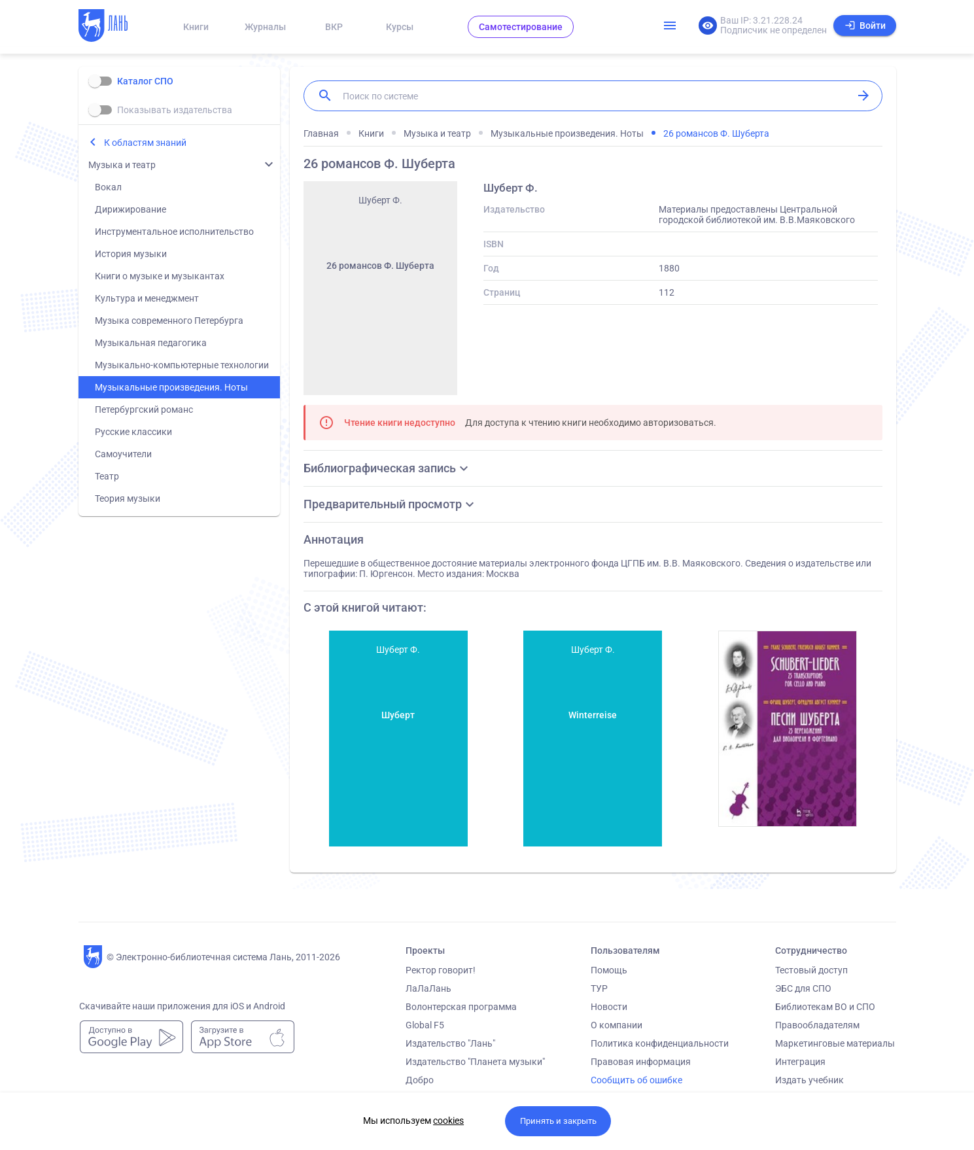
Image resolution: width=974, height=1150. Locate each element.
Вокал (108, 187)
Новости (609, 1007)
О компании (616, 1025)
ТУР (599, 988)
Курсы (399, 27)
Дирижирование (130, 209)
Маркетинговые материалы (835, 1043)
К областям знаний (145, 142)
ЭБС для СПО (803, 988)
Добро (420, 1080)
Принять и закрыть (558, 1121)
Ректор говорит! (441, 970)
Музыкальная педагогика (151, 343)
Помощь (609, 970)
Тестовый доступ (811, 970)
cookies (448, 1120)
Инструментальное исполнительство (174, 231)
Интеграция (800, 1061)
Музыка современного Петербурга (169, 320)
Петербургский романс (144, 409)
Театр (107, 476)
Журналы (265, 27)
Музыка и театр (122, 165)
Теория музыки (127, 498)
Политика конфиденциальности (660, 1043)
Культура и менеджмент (147, 298)
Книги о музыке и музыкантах (159, 276)
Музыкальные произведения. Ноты (171, 387)
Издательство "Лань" (450, 1043)
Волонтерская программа (461, 1007)
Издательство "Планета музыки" (475, 1061)
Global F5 (425, 1025)
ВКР (334, 27)
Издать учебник (809, 1080)
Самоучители (123, 454)
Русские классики (133, 432)
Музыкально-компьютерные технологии (182, 365)
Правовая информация (641, 1061)
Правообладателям (817, 1025)
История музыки (131, 254)
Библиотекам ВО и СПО (825, 1007)
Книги (196, 27)
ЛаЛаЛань (428, 988)
